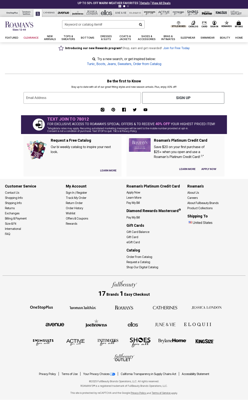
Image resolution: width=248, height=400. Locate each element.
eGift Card (133, 242)
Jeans (111, 64)
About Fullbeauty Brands (202, 203)
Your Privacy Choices (99, 374)
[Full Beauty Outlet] (236, 13)
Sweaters (124, 64)
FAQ (7, 234)
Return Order (74, 203)
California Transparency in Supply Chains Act (149, 374)
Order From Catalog (139, 257)
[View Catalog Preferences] (108, 170)
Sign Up (183, 98)
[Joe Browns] (78, 13)
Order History (74, 208)
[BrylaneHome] (172, 342)
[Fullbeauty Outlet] (124, 358)
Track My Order (76, 197)
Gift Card (132, 237)
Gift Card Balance (137, 232)
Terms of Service (161, 392)
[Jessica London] (92, 13)
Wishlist (70, 213)
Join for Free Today (176, 48)
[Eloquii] (135, 13)
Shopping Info (14, 197)
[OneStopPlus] (12, 13)
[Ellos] (106, 13)
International (13, 228)
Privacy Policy (48, 374)
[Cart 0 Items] (239, 24)
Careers (192, 197)
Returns (10, 208)
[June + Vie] (165, 324)
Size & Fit (10, 223)
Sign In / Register (76, 192)
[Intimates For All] (178, 13)
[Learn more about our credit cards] (187, 169)
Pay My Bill (133, 202)
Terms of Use (69, 374)
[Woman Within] (26, 13)
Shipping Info (13, 203)
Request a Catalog (138, 262)
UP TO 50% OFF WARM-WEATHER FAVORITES (108, 3)
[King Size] (221, 13)
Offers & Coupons (77, 218)
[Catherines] (165, 307)
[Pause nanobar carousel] (120, 6)
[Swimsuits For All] (150, 13)
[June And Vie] (121, 13)
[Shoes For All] (193, 13)
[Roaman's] (38, 13)
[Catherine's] (49, 13)
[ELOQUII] (197, 324)
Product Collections (200, 208)
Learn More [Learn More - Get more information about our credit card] (133, 197)
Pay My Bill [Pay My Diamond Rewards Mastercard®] (133, 217)
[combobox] (103, 24)
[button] (145, 3)
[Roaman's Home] (19, 26)
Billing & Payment (16, 218)
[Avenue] (63, 13)
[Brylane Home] (207, 13)
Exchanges (12, 213)
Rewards (71, 223)
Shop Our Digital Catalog (142, 267)
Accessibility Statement (195, 374)
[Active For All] (164, 13)
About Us (193, 192)
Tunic (91, 64)
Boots (101, 64)
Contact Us (12, 192)
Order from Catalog (147, 64)
